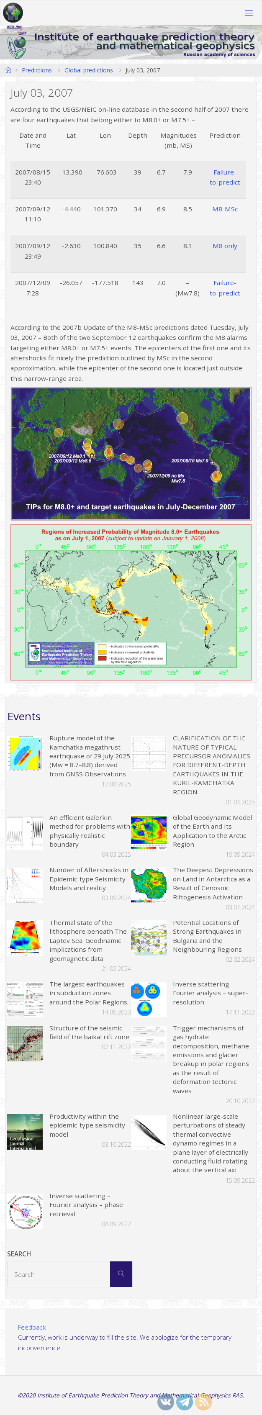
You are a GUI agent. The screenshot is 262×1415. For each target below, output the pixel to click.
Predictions (37, 70)
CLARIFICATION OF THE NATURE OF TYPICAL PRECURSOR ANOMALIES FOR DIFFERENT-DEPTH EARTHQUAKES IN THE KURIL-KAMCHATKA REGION (211, 765)
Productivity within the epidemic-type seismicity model (87, 1125)
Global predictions (88, 70)
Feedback (32, 1327)
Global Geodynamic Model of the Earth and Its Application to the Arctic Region (212, 830)
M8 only (225, 245)
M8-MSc (225, 209)
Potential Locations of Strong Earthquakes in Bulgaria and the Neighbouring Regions (207, 935)
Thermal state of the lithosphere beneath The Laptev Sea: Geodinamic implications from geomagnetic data (88, 940)
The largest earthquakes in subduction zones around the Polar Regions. (88, 993)
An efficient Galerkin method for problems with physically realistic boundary (89, 830)
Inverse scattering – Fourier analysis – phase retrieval (86, 1205)
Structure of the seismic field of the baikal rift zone (89, 1032)
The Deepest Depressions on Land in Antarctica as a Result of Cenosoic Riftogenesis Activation (213, 883)
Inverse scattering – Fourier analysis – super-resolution (210, 993)
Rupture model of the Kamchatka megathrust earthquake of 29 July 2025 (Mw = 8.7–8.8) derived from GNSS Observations (89, 756)
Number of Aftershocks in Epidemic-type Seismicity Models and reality (88, 878)
